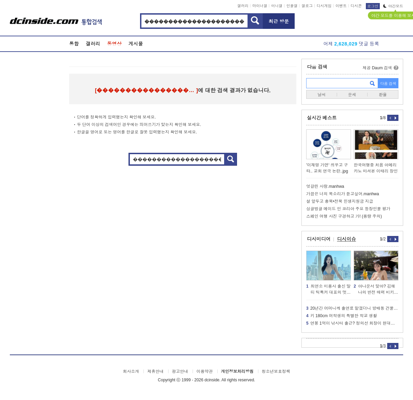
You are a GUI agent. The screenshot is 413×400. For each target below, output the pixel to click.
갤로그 (307, 6)
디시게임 (324, 6)
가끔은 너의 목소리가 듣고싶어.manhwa (342, 194)
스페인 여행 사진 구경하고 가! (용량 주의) (344, 216)
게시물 (136, 44)
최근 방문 (279, 21)
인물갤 (292, 6)
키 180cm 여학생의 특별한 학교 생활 (341, 315)
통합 (74, 44)
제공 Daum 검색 (377, 68)
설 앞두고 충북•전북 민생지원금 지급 (339, 201)
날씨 (321, 94)
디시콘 (356, 6)
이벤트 (341, 6)
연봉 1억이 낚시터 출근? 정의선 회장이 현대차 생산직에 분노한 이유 (352, 323)
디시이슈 (346, 239)
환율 (383, 94)
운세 (352, 94)
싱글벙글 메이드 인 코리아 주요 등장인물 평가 (348, 208)
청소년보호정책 (276, 371)
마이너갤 (259, 6)
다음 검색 (317, 67)
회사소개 (131, 371)
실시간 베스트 (322, 118)
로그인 (372, 6)
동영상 (114, 44)
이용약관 (204, 371)
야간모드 (393, 6)
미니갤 (276, 6)
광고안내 (180, 371)
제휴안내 (155, 371)
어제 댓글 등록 (351, 44)
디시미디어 (319, 239)
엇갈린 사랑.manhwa (325, 186)
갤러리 (243, 6)
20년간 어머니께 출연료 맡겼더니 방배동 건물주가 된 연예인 (352, 308)
